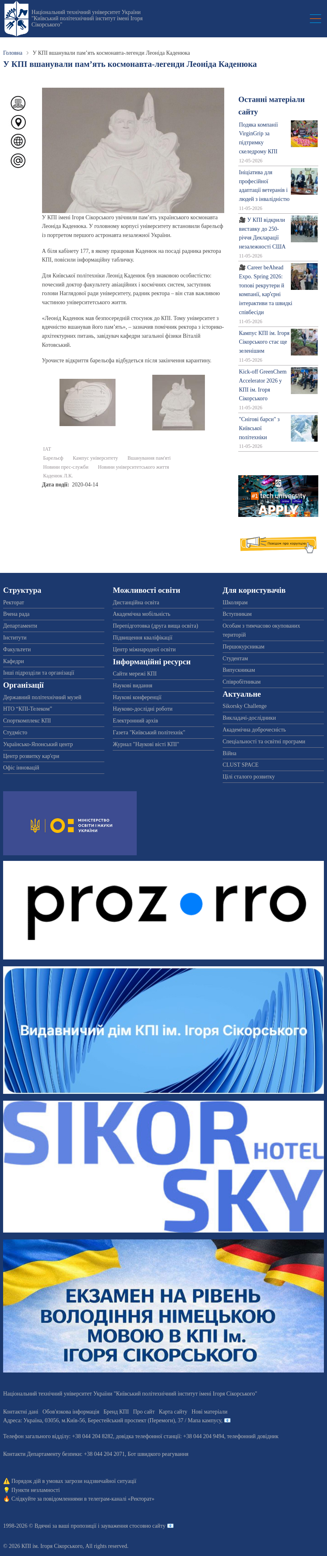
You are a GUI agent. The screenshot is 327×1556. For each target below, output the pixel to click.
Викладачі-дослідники (249, 718)
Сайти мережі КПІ (135, 674)
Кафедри (13, 661)
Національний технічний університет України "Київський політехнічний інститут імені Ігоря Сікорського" (87, 18)
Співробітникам (242, 682)
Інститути (14, 637)
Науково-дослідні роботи (143, 709)
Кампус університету (95, 458)
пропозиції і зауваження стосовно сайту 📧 (122, 1526)
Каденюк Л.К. (58, 476)
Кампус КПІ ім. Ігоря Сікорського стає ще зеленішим (264, 342)
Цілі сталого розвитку (249, 776)
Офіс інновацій (21, 767)
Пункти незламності (36, 1490)
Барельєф (53, 458)
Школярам (235, 602)
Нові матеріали (209, 1412)
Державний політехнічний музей (42, 697)
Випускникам (239, 670)
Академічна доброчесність (254, 730)
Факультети (17, 649)
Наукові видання (132, 685)
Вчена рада (16, 614)
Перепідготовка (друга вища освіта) (155, 626)
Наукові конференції (137, 697)
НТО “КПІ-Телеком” (27, 709)
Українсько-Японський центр (38, 744)
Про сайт (143, 1412)
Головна (12, 53)
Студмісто (15, 732)
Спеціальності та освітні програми (264, 741)
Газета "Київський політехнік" (149, 732)
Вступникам (237, 614)
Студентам (235, 658)
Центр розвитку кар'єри (31, 756)
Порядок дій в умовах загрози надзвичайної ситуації (74, 1481)
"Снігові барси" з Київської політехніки (259, 428)
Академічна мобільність (141, 614)
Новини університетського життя (133, 467)
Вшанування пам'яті (149, 458)
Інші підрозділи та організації (38, 673)
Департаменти (20, 626)
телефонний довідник (253, 1436)
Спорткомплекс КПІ (27, 721)
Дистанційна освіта (136, 602)
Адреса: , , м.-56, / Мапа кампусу (112, 1420)
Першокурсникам (243, 646)
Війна (229, 753)
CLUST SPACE (241, 765)
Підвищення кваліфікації (142, 637)
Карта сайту (173, 1412)
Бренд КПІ (116, 1412)
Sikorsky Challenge (245, 706)
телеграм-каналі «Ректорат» (121, 1499)
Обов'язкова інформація (71, 1412)
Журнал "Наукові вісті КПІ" (146, 744)
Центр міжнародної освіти (144, 649)
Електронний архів (135, 721)
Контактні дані (20, 1412)
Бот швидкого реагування (158, 1454)
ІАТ (47, 449)
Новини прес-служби (65, 467)
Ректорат (13, 602)
